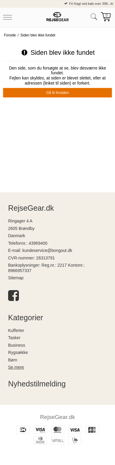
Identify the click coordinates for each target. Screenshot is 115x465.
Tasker (14, 337)
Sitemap (15, 277)
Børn (12, 360)
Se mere (16, 367)
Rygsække (18, 352)
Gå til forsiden (57, 93)
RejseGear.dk (57, 417)
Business (16, 345)
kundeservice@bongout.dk (47, 250)
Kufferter (16, 330)
